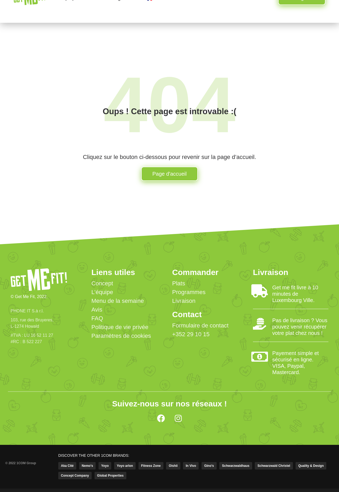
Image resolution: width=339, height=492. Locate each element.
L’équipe (102, 292)
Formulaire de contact (200, 325)
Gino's (209, 466)
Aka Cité (67, 466)
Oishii (173, 466)
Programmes (189, 292)
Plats (178, 283)
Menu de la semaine (117, 301)
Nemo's (87, 466)
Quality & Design (311, 466)
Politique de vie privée (119, 327)
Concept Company (75, 475)
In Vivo (191, 466)
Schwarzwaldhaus (235, 466)
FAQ (97, 318)
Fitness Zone (151, 466)
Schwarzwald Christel (273, 466)
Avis (96, 309)
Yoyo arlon (125, 466)
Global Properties (110, 475)
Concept (102, 283)
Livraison (183, 301)
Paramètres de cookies (121, 336)
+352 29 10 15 (190, 334)
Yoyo (105, 466)
